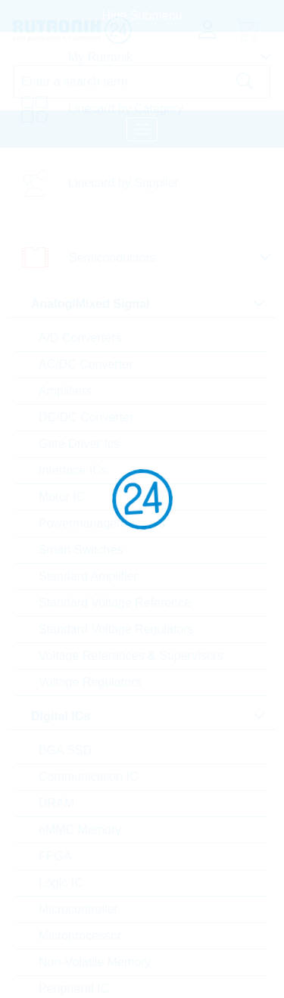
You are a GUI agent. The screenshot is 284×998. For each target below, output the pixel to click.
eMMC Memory (80, 829)
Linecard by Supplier (123, 182)
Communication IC (89, 776)
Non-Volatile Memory (95, 962)
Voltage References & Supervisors (131, 655)
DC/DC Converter (86, 417)
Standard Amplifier (88, 576)
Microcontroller (78, 909)
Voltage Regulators (90, 682)
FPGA (55, 856)
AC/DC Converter (86, 364)
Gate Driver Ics (79, 443)
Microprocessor (80, 935)
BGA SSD (65, 750)
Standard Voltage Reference (115, 602)
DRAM (56, 803)
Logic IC (61, 882)
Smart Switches (81, 549)
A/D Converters (80, 337)
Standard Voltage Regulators (116, 629)
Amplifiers (65, 390)
